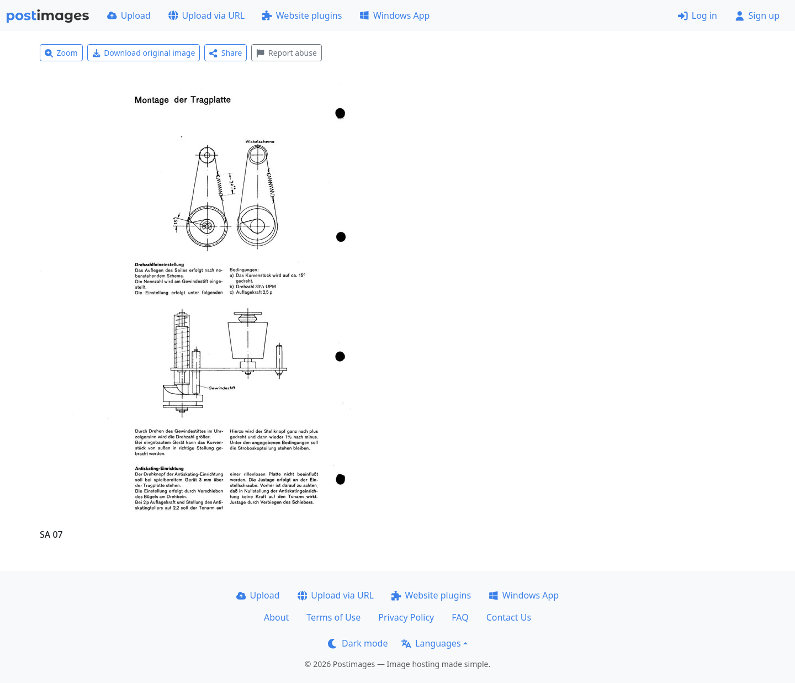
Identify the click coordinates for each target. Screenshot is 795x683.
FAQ (460, 617)
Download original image (143, 52)
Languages (430, 643)
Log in (697, 15)
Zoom (61, 52)
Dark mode (358, 643)
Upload (129, 15)
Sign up (757, 15)
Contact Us (508, 617)
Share (225, 52)
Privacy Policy (406, 617)
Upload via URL (206, 15)
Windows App (394, 15)
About (276, 617)
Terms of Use (333, 617)
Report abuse (286, 52)
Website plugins (302, 15)
